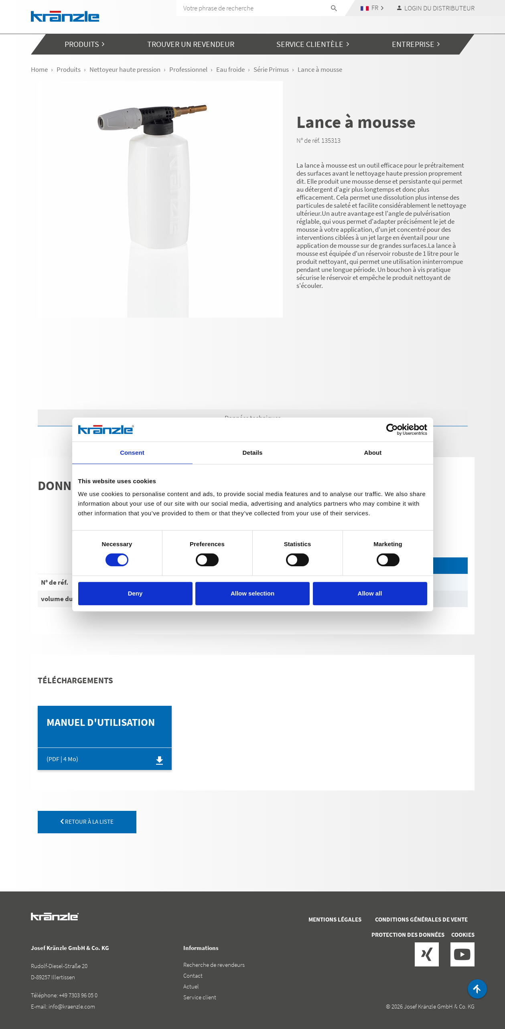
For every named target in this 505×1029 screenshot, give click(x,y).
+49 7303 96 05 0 (78, 995)
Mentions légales (334, 919)
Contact (193, 975)
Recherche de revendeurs (214, 964)
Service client (199, 997)
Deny (135, 593)
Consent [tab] (132, 452)
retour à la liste (87, 821)
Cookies (463, 934)
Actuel (191, 986)
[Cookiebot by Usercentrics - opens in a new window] (392, 429)
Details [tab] (253, 452)
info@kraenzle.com (72, 1006)
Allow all (370, 593)
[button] (372, 8)
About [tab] (373, 452)
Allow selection (252, 593)
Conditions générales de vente (421, 919)
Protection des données (407, 934)
